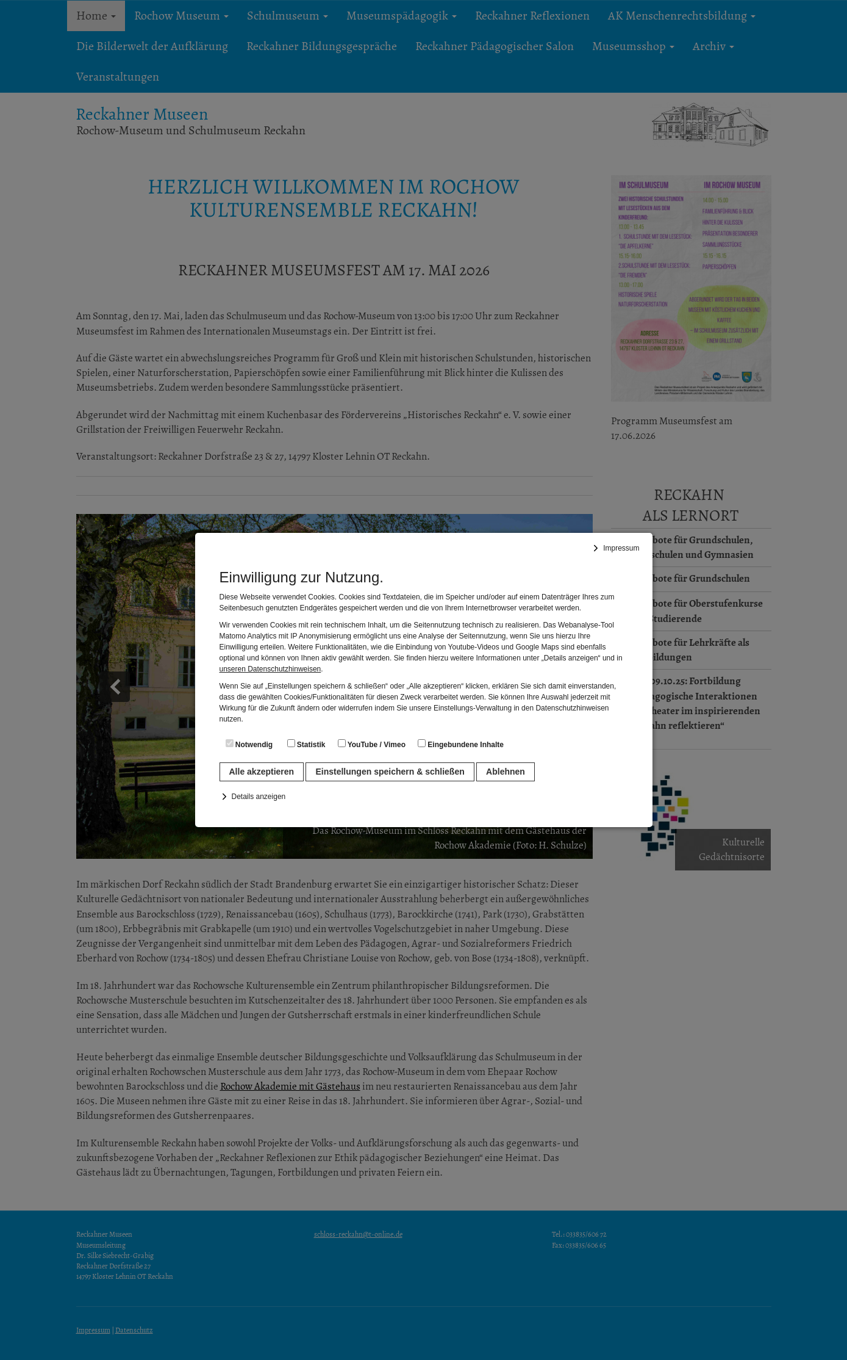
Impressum (621, 548)
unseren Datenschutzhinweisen (270, 669)
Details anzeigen (259, 796)
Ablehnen (505, 771)
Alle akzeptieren (262, 771)
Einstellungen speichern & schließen (389, 771)
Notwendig (249, 744)
